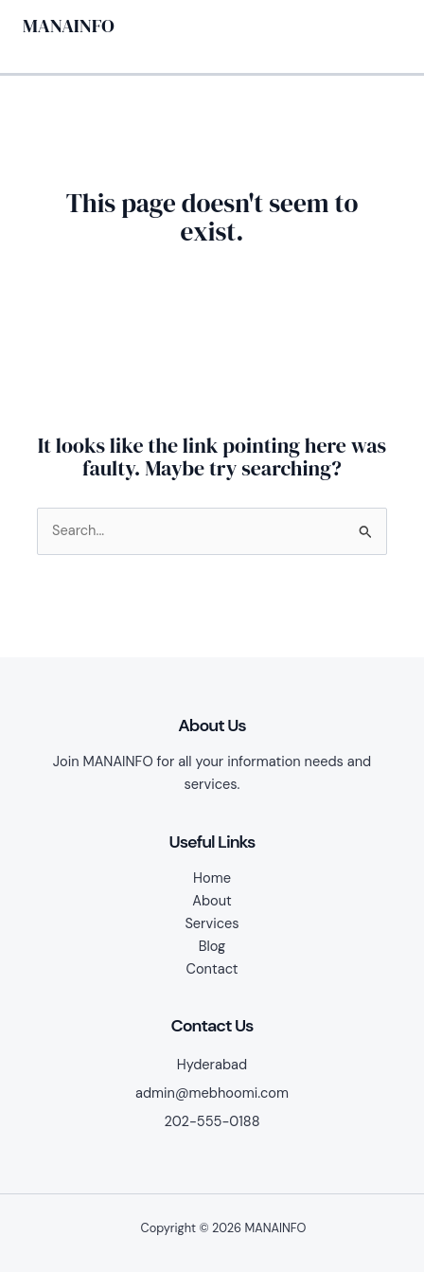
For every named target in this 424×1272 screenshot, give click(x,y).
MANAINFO (69, 25)
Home (212, 878)
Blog (212, 947)
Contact (212, 969)
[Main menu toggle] (380, 25)
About (212, 901)
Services (211, 924)
